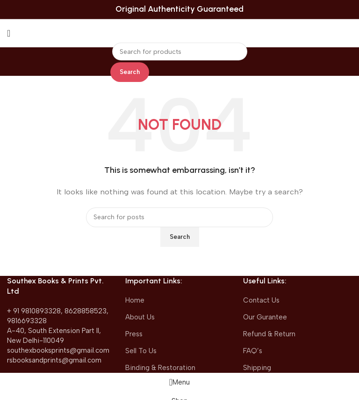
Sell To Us (141, 351)
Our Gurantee (265, 317)
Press (134, 334)
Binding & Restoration (160, 367)
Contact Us (261, 300)
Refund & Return (269, 334)
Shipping (257, 367)
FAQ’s (252, 351)
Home (134, 300)
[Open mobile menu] (8, 33)
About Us (140, 317)
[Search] (179, 51)
